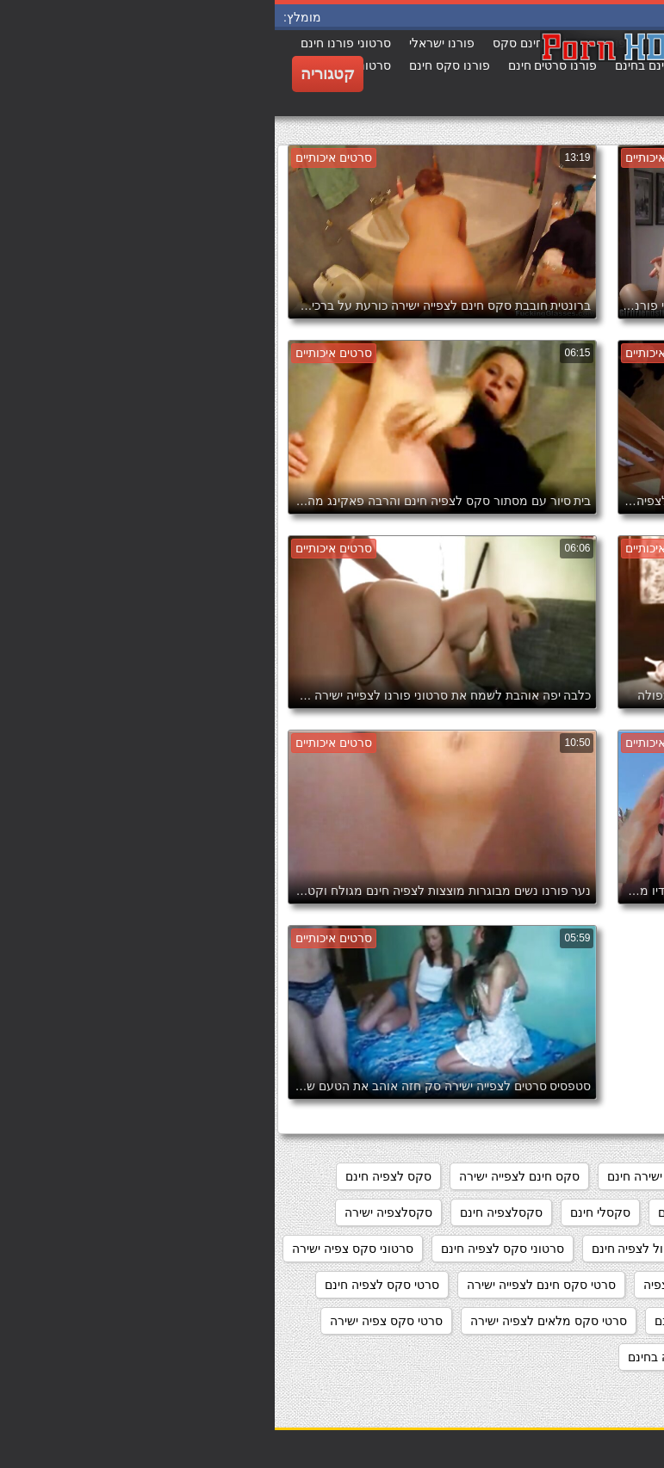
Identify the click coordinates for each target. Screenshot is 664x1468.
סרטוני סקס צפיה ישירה (78, 1248)
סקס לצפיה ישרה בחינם (582, 1212)
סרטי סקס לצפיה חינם (107, 1285)
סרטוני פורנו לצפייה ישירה (576, 1285)
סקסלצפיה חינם (226, 1212)
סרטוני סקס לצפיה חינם (227, 1248)
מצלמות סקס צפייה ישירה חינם (412, 1176)
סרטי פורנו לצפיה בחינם (415, 1357)
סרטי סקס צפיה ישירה (111, 1321)
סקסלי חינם (325, 1212)
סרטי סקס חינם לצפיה (426, 1285)
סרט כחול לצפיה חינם (373, 1248)
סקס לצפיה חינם (114, 1176)
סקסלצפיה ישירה (114, 1212)
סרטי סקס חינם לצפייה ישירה (266, 1285)
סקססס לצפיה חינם (506, 1248)
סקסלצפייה (614, 1248)
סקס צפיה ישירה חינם (438, 1212)
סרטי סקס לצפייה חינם (438, 1321)
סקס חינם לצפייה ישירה (244, 1176)
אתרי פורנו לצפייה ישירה (580, 1176)
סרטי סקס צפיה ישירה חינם (573, 1357)
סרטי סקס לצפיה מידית (583, 1321)
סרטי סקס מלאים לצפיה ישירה (273, 1321)
